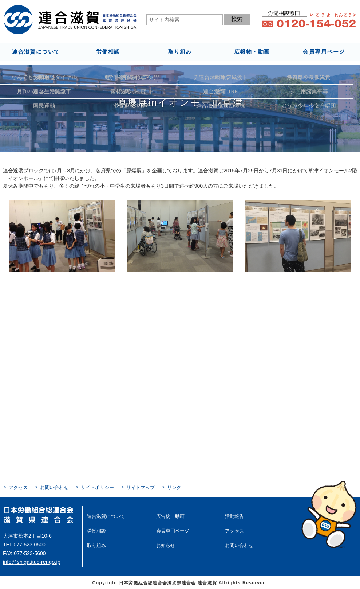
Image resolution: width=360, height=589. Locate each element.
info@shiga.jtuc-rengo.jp (30, 561)
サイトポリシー (92, 486)
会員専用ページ (324, 51)
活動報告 (233, 515)
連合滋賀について (35, 51)
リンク (165, 486)
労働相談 (107, 51)
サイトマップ (133, 486)
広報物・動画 (252, 51)
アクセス (17, 486)
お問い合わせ (52, 486)
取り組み (180, 51)
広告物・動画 (169, 515)
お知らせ (165, 543)
